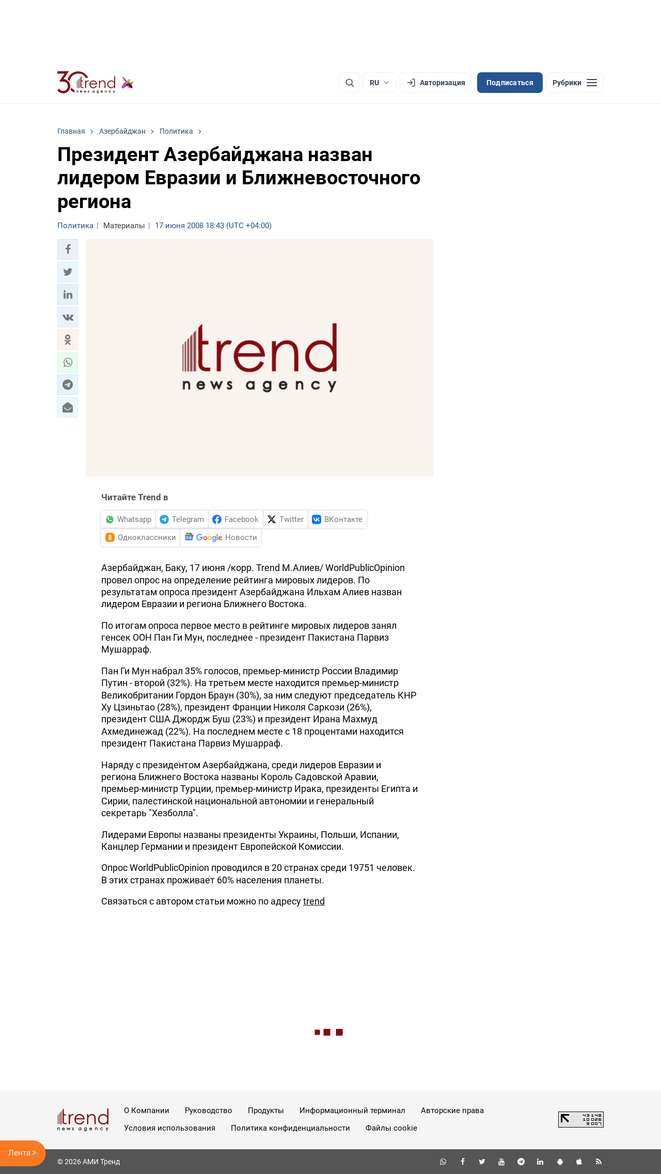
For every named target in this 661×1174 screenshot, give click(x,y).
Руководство (208, 1110)
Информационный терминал (352, 1110)
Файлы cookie (391, 1128)
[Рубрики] (575, 82)
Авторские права (452, 1110)
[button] (67, 249)
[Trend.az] (95, 82)
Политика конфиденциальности (290, 1128)
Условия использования (169, 1128)
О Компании (146, 1110)
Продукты (266, 1110)
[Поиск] (349, 82)
